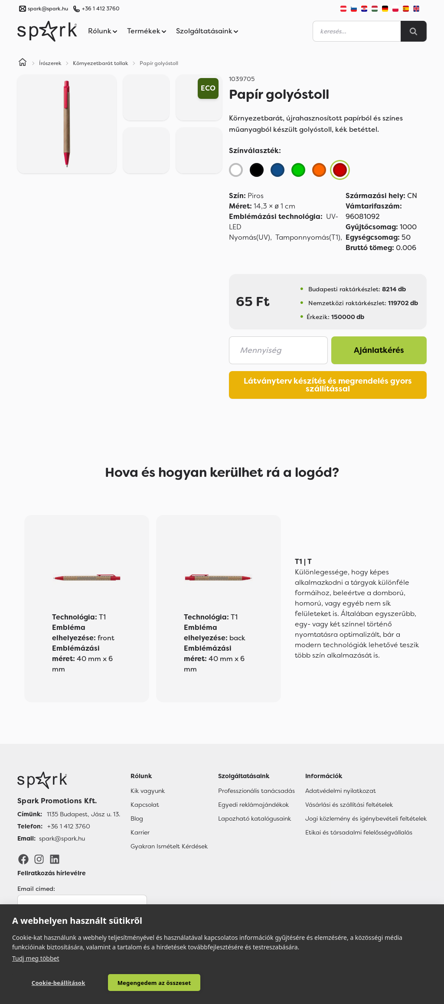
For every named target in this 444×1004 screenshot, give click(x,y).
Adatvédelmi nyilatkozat (340, 791)
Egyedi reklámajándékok (253, 804)
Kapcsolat (145, 804)
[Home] (22, 63)
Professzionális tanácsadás (256, 791)
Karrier (140, 832)
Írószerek (50, 63)
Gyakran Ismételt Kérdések (169, 846)
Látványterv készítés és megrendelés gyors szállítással (328, 385)
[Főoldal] (68, 780)
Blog (137, 818)
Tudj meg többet (35, 958)
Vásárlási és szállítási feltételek (349, 804)
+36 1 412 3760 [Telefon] (68, 826)
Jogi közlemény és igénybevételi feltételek (366, 818)
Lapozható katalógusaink (254, 818)
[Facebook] (23, 859)
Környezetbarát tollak (100, 63)
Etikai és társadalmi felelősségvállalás (358, 832)
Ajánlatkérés (379, 350)
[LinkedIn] (55, 859)
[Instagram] (39, 859)
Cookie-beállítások (53, 983)
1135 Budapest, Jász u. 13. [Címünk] (83, 814)
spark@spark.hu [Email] (62, 838)
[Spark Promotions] (47, 31)
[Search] (414, 31)
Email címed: (36, 889)
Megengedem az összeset (139, 983)
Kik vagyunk (148, 791)
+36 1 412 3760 (100, 8)
